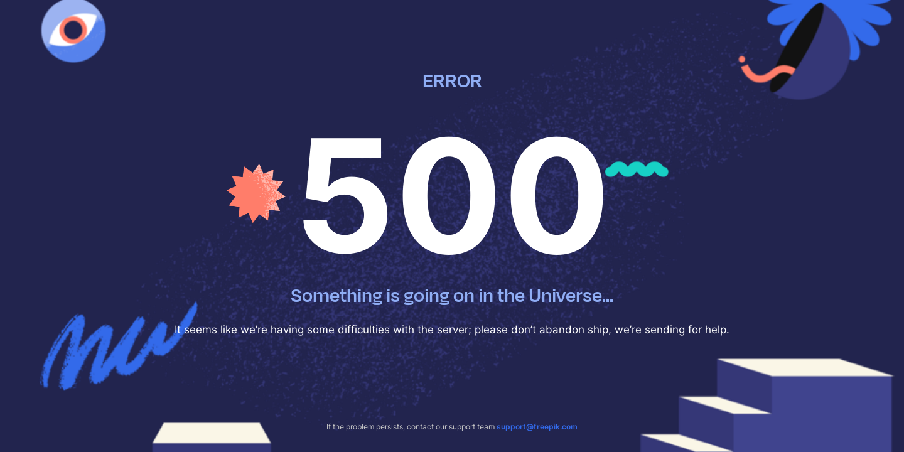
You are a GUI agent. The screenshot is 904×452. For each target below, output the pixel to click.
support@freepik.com (537, 426)
